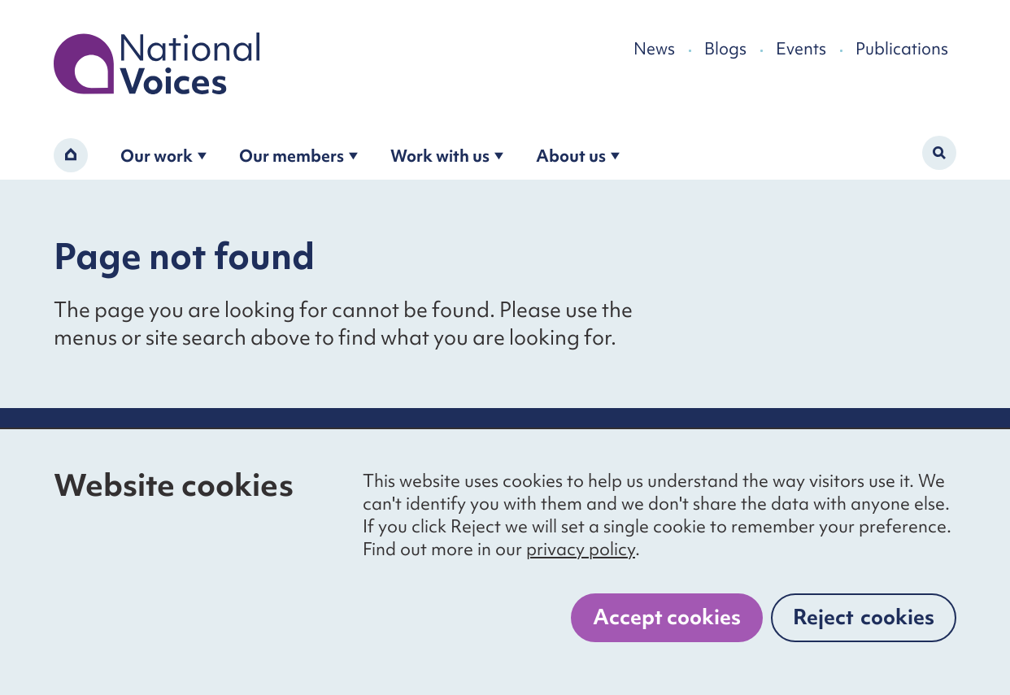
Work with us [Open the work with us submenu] (446, 156)
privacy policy (580, 549)
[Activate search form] (939, 153)
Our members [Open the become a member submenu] (298, 156)
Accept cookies (667, 617)
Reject (863, 617)
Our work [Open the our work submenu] (163, 156)
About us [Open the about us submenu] (578, 156)
